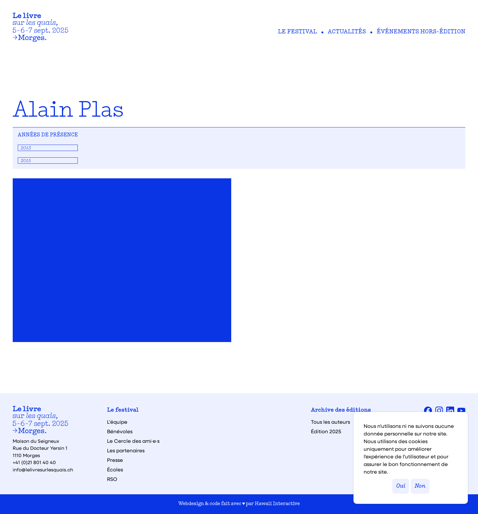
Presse (115, 460)
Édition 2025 (326, 431)
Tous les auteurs (330, 421)
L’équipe (117, 421)
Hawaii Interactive (277, 504)
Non (420, 486)
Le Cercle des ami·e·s (133, 440)
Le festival (297, 32)
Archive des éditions (341, 410)
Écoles (115, 469)
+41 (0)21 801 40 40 (34, 462)
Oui (400, 486)
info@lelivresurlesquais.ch (43, 469)
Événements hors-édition (421, 32)
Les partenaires (126, 450)
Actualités (347, 32)
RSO (112, 479)
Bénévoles (119, 431)
